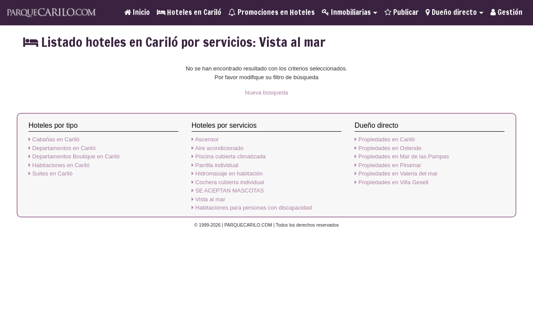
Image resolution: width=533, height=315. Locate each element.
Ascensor (205, 139)
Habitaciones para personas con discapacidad (252, 207)
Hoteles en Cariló (189, 12)
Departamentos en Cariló (62, 148)
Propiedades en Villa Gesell (391, 182)
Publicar (401, 12)
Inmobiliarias (346, 12)
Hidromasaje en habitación (227, 173)
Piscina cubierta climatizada (229, 156)
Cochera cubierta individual (228, 182)
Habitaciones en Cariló (58, 165)
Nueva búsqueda (266, 92)
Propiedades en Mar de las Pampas (402, 156)
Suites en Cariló (50, 173)
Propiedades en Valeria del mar (396, 173)
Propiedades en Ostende (388, 148)
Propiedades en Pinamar (388, 165)
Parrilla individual (215, 165)
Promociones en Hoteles (271, 12)
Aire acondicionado (217, 148)
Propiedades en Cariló (385, 139)
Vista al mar (208, 199)
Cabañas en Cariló (53, 139)
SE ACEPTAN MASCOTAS (228, 190)
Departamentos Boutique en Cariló (74, 156)
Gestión (506, 12)
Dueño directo (451, 12)
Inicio (137, 12)
